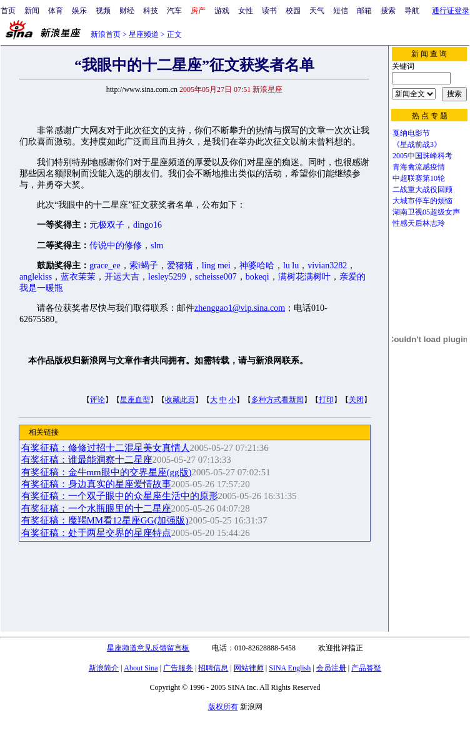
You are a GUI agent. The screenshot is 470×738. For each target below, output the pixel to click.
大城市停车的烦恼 (422, 200)
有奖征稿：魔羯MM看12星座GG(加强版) (105, 520)
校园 (293, 10)
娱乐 (79, 10)
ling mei (216, 265)
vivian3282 (327, 265)
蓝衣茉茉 (78, 276)
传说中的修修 (115, 245)
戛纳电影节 (411, 133)
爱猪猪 (180, 265)
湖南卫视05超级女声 (426, 212)
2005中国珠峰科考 (422, 155)
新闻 (31, 10)
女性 (245, 10)
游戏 (221, 10)
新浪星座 (267, 89)
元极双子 (106, 225)
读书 (269, 10)
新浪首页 (106, 34)
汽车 (174, 10)
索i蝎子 (143, 265)
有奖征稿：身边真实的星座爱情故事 (96, 484)
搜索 (388, 10)
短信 (340, 10)
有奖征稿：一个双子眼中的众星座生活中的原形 (119, 496)
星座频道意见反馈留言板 (148, 648)
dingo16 (147, 225)
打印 (326, 399)
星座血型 (135, 399)
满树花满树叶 (304, 276)
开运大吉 (121, 276)
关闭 (356, 399)
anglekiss (35, 276)
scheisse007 (216, 276)
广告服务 (178, 668)
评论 (97, 399)
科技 (150, 10)
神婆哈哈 (256, 265)
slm (157, 245)
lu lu (291, 265)
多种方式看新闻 (277, 399)
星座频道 (144, 34)
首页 (8, 10)
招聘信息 (213, 668)
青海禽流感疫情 (418, 167)
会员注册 (331, 668)
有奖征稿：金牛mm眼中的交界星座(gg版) (106, 472)
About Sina (141, 668)
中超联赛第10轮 (418, 178)
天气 (316, 10)
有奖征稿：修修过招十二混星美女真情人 (105, 448)
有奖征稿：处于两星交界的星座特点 (96, 533)
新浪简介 (104, 668)
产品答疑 (366, 668)
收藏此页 (180, 399)
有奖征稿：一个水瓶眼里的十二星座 (96, 508)
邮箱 (364, 10)
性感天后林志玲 (418, 223)
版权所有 (223, 706)
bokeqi (257, 276)
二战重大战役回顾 (422, 189)
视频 (103, 10)
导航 (411, 10)
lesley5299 (167, 276)
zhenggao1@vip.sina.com (239, 308)
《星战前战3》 (416, 144)
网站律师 (249, 668)
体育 (55, 10)
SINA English (290, 668)
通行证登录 (450, 10)
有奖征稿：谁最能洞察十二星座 (86, 460)
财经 (126, 10)
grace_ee (105, 265)
